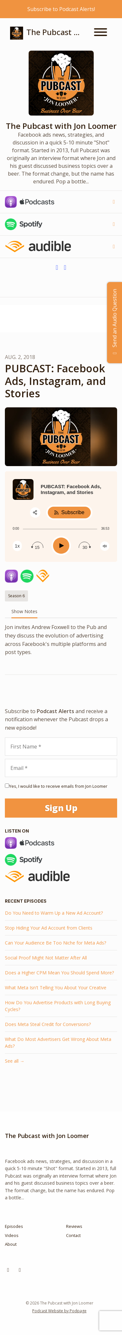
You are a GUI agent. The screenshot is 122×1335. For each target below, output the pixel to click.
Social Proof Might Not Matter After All (46, 958)
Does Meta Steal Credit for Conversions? (48, 1024)
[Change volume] (104, 546)
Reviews (74, 1226)
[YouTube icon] (20, 1269)
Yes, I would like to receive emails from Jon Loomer (58, 786)
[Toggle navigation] (100, 33)
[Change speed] (17, 546)
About (11, 1244)
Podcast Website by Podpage (59, 1311)
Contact (73, 1235)
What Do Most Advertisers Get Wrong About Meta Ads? (58, 1042)
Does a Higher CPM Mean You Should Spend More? (59, 973)
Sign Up (61, 808)
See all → (14, 1061)
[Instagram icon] (8, 1269)
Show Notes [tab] (24, 611)
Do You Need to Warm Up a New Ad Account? (54, 913)
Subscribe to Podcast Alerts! (61, 9)
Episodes (14, 1226)
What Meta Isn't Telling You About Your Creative (55, 987)
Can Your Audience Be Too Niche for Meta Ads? (55, 943)
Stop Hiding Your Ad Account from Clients (48, 928)
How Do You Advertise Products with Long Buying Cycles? (58, 1005)
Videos (12, 1235)
